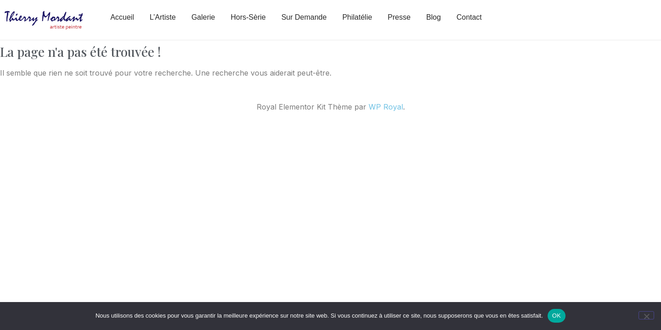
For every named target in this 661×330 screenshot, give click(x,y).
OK (556, 315)
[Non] (646, 315)
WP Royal (386, 106)
